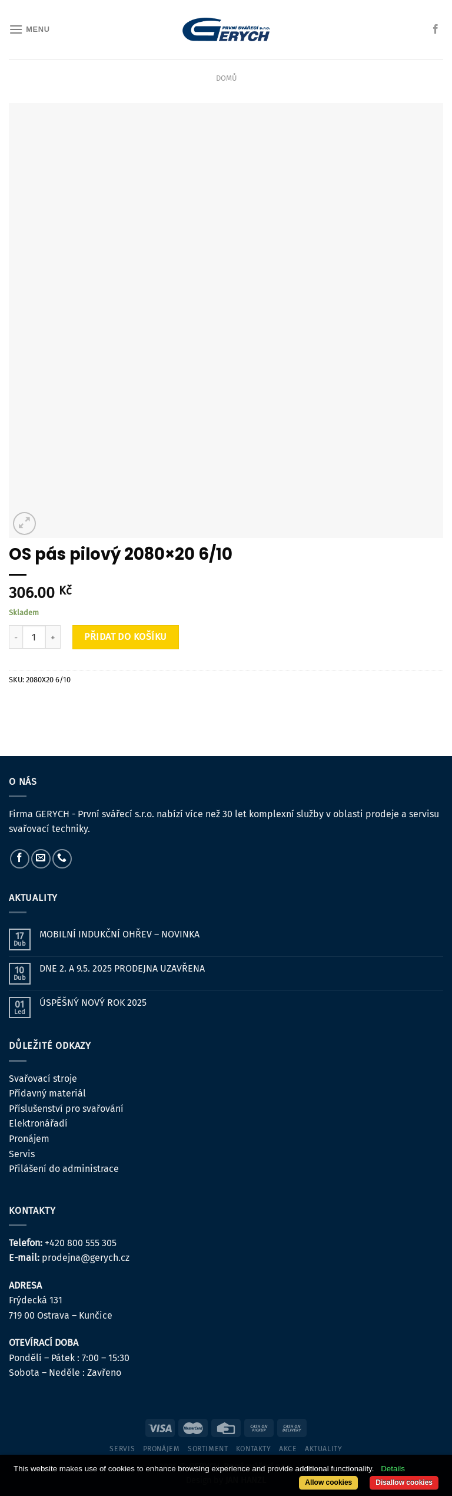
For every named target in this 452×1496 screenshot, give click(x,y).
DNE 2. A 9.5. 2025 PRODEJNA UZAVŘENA (122, 968)
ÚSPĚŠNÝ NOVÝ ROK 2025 (93, 1002)
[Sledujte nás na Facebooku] (435, 29)
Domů (226, 78)
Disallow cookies (404, 1482)
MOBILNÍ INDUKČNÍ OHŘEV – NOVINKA (119, 934)
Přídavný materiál (47, 1093)
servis (122, 1449)
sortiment (208, 1449)
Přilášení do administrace (64, 1168)
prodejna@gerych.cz (85, 1257)
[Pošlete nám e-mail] (41, 858)
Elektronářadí (38, 1123)
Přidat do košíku (125, 636)
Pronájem (29, 1138)
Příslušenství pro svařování (66, 1108)
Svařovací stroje (43, 1078)
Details (393, 1468)
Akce (288, 1449)
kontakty (253, 1449)
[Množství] (34, 637)
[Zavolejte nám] (62, 858)
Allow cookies (328, 1482)
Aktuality (324, 1449)
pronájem (161, 1449)
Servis (22, 1154)
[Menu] (29, 29)
